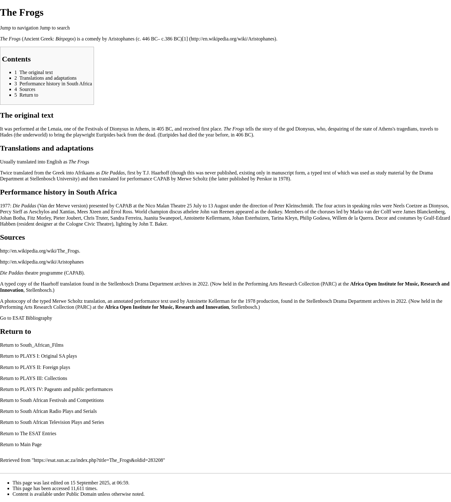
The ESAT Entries (38, 433)
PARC (328, 283)
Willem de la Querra (352, 218)
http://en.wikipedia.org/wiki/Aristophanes (42, 261)
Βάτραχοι (64, 38)
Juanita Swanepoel (162, 218)
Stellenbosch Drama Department (141, 283)
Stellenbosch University (54, 178)
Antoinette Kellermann (207, 218)
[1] (185, 38)
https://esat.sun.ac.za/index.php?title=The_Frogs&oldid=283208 (98, 460)
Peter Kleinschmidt (293, 205)
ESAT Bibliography (32, 318)
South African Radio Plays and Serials (58, 411)
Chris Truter (96, 218)
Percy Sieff (11, 211)
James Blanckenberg (424, 211)
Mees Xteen (89, 211)
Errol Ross (121, 211)
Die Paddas (113, 172)
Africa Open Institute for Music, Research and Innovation (167, 307)
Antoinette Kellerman (208, 301)
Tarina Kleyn (284, 218)
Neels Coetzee (407, 205)
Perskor (264, 178)
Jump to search (55, 27)
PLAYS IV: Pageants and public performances (66, 389)
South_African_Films (42, 345)
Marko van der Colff (370, 211)
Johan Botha (12, 218)
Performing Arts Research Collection (282, 283)
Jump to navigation (19, 27)
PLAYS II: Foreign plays (45, 367)
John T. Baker (153, 224)
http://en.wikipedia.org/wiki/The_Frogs (39, 251)
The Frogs (10, 38)
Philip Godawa (315, 218)
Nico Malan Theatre (165, 205)
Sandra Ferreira (125, 218)
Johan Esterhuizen (250, 218)
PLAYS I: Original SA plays (48, 356)
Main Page (31, 444)
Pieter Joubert (67, 218)
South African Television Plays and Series (62, 422)
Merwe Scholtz (192, 178)
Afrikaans (85, 172)
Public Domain (81, 494)
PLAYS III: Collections (43, 378)
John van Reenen (217, 211)
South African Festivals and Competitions (62, 400)
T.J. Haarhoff (156, 172)
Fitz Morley (39, 218)
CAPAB (161, 178)
